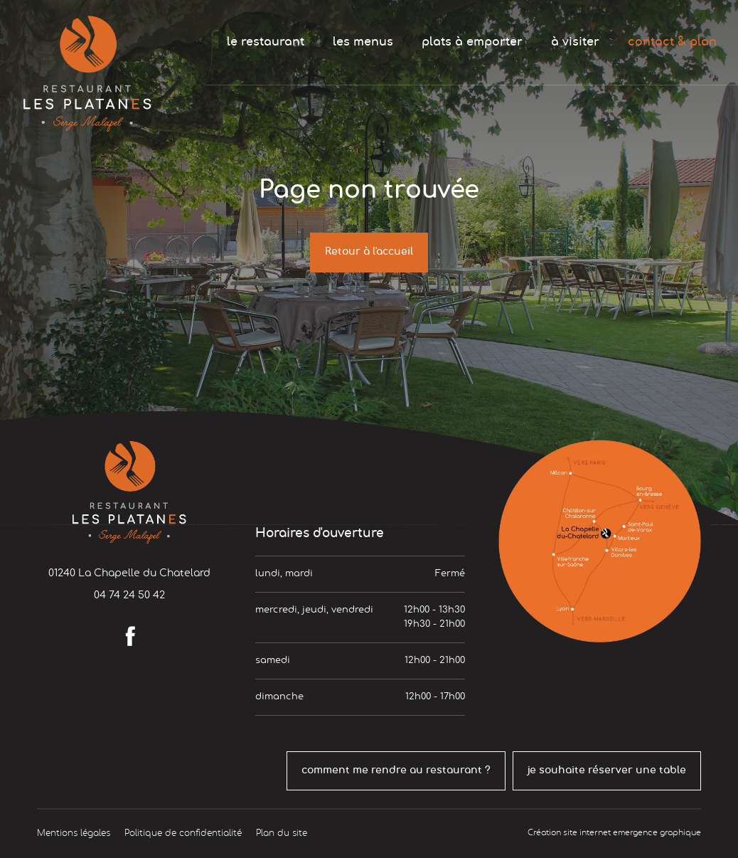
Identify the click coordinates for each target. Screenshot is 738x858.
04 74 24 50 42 (129, 595)
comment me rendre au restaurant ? (396, 770)
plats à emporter (472, 42)
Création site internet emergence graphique (614, 833)
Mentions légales (73, 833)
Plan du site (281, 833)
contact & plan (672, 42)
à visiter (575, 42)
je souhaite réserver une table (607, 770)
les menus (363, 42)
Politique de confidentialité (183, 833)
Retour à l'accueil (369, 252)
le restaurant (265, 42)
